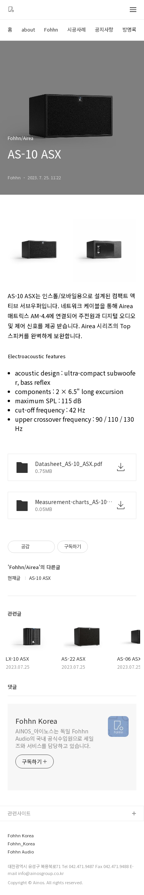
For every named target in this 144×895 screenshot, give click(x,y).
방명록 (129, 29)
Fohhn (51, 29)
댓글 (12, 686)
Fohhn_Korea (21, 843)
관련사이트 (19, 813)
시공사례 (76, 29)
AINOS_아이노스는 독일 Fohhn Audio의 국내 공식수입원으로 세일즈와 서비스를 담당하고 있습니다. (54, 738)
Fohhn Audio (21, 851)
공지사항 (104, 29)
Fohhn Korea (36, 720)
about (28, 29)
